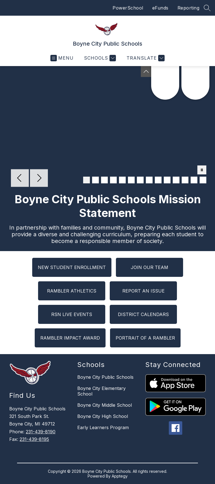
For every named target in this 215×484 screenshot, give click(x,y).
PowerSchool (128, 8)
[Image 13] (194, 180)
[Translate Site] (145, 58)
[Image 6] (131, 180)
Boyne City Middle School (104, 405)
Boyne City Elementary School (101, 391)
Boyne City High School (102, 416)
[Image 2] (95, 180)
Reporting (188, 8)
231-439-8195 (34, 439)
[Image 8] (149, 180)
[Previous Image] (20, 178)
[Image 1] (86, 180)
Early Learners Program (103, 427)
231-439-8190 (40, 431)
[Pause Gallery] (201, 170)
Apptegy (120, 476)
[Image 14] (203, 180)
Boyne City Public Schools (105, 377)
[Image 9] (158, 180)
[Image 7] (140, 180)
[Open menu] (62, 58)
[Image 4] (113, 180)
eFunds (160, 8)
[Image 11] (176, 180)
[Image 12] (185, 180)
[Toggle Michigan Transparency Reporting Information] (146, 71)
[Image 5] (122, 180)
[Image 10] (167, 180)
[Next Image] (39, 178)
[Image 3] (104, 180)
